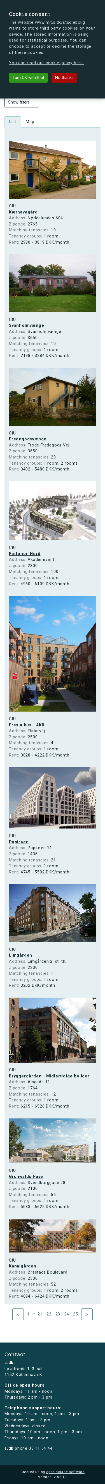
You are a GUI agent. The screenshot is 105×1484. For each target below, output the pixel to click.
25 (75, 1314)
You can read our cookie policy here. (46, 63)
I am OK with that (28, 77)
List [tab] (12, 121)
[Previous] (18, 1314)
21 (40, 1314)
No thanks (64, 77)
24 (66, 1314)
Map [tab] (30, 121)
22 (49, 1314)
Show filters (21, 102)
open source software (65, 1472)
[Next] (87, 1314)
